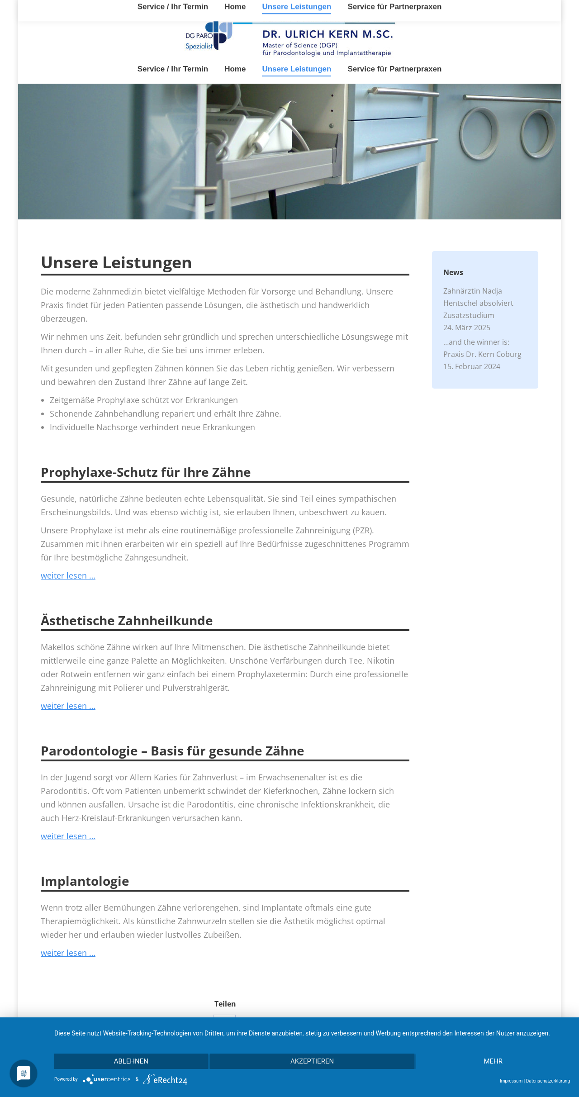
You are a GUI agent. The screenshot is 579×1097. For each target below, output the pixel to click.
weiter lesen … (68, 575)
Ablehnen (131, 1061)
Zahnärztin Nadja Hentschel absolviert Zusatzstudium (478, 303)
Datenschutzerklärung (548, 1080)
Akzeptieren (312, 1061)
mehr (493, 1061)
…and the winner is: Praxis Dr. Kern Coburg (482, 348)
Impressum (511, 1080)
